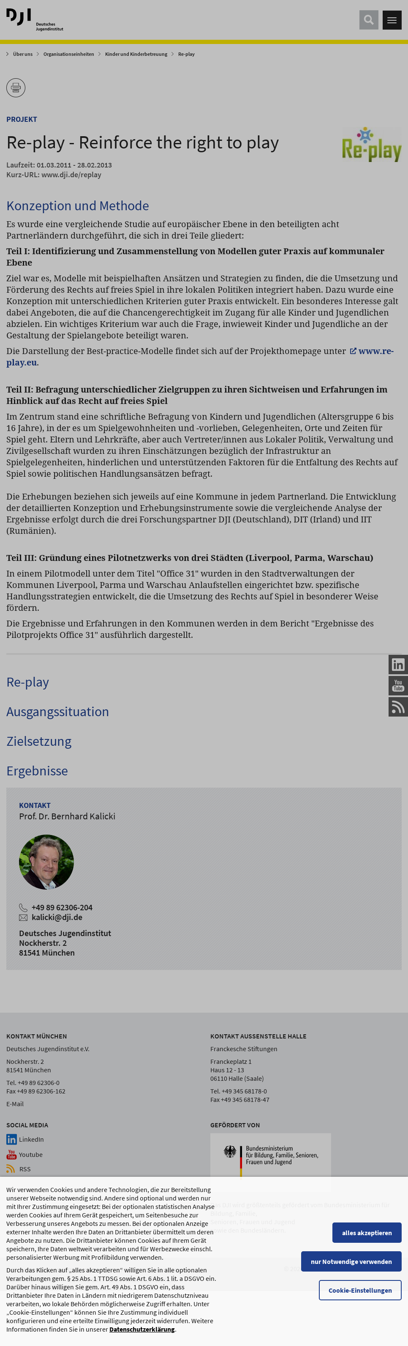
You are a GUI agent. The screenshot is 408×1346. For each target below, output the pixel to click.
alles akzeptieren (367, 1250)
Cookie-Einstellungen (360, 1307)
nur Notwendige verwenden (351, 1279)
